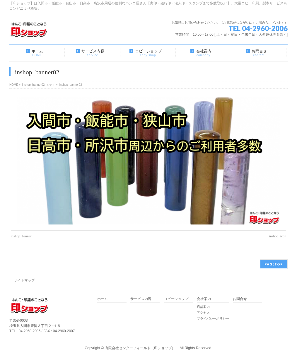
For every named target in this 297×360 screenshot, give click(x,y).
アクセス (203, 312)
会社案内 (204, 299)
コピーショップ (176, 299)
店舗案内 (203, 306)
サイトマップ (24, 280)
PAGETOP (273, 264)
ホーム (102, 299)
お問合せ (240, 299)
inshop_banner (21, 236)
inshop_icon (277, 236)
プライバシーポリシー (213, 318)
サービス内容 (140, 299)
